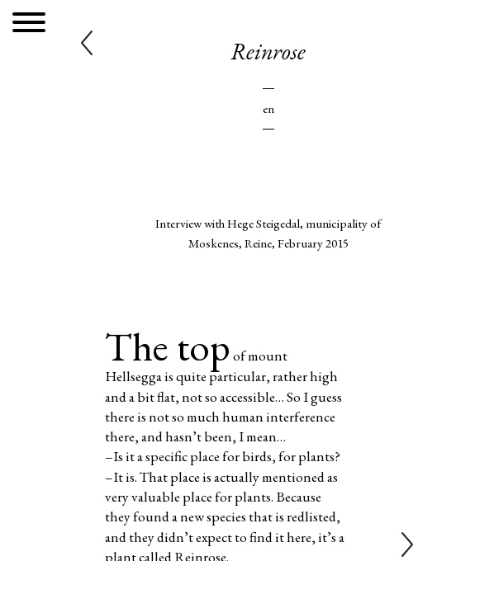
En (268, 109)
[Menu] (29, 25)
